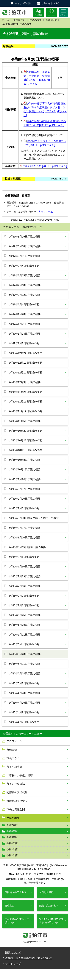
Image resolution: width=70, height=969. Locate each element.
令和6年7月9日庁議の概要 (24, 595)
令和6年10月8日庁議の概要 (25, 459)
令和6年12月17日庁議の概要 (25, 362)
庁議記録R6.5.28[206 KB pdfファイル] (43, 166)
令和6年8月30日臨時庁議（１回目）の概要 (34, 517)
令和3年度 (12, 849)
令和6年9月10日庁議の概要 (25, 498)
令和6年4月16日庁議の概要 (25, 702)
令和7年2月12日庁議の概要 (25, 294)
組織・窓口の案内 (48, 905)
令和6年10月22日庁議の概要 (25, 440)
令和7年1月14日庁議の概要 (25, 333)
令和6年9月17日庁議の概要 (25, 488)
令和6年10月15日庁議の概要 (25, 450)
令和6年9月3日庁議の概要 (24, 508)
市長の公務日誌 (16, 783)
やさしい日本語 (23, 3)
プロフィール (14, 741)
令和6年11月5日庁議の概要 (25, 421)
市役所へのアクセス (16, 892)
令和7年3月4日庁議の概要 (24, 265)
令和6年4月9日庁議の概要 (24, 712)
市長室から (19, 20)
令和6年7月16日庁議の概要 (25, 586)
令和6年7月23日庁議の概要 (25, 576)
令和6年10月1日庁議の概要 (25, 469)
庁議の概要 (35, 20)
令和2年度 (12, 855)
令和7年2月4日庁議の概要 (24, 304)
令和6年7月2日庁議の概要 (24, 605)
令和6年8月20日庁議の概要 (25, 537)
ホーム (5, 20)
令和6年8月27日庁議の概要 (25, 527)
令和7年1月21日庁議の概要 (25, 324)
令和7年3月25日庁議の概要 (25, 236)
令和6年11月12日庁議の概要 (25, 411)
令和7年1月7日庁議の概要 (24, 343)
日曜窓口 (9, 905)
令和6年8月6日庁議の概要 (24, 556)
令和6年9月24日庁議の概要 (25, 479)
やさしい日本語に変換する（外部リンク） (51, 921)
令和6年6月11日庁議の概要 (25, 634)
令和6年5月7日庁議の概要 (24, 683)
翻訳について (13, 952)
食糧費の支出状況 (17, 800)
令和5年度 (12, 837)
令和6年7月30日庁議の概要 (25, 566)
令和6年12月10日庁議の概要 (25, 372)
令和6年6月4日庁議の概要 (24, 644)
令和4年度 (12, 843)
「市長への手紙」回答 (20, 775)
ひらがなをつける (50, 3)
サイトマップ (13, 963)
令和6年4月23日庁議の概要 (25, 693)
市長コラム (13, 758)
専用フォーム (45, 211)
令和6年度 (51, 20)
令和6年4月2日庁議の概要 (24, 722)
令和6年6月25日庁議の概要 (25, 615)
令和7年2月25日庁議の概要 (25, 275)
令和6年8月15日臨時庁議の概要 (27, 547)
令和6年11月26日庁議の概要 (25, 391)
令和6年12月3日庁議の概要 (25, 382)
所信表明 (12, 749)
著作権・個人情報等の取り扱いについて (28, 958)
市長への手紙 (14, 766)
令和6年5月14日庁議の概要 (25, 673)
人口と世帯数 (46, 892)
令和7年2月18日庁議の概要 (25, 285)
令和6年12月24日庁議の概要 (25, 353)
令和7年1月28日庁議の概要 (25, 314)
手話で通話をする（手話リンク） (17, 921)
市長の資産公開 (16, 809)
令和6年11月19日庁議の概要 (25, 401)
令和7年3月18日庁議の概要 (25, 246)
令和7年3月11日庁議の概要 (25, 255)
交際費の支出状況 (17, 792)
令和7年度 (12, 825)
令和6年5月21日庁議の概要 (25, 663)
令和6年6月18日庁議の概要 (25, 624)
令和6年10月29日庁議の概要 (25, 430)
